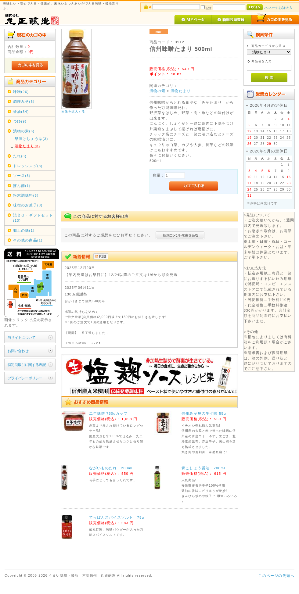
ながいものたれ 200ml (111, 468)
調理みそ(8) (23, 101)
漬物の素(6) (23, 131)
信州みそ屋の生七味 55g (204, 413)
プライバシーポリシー (25, 378)
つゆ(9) (20, 121)
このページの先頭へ (276, 576)
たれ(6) (20, 156)
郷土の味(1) (23, 230)
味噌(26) (21, 92)
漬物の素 (158, 91)
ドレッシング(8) (28, 166)
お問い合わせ (18, 351)
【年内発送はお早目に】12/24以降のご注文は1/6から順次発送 (121, 275)
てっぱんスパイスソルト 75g (116, 517)
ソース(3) (22, 175)
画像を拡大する (73, 111)
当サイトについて (21, 337)
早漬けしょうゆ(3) (31, 139)
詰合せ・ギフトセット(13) (33, 217)
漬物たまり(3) (27, 146)
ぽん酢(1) (22, 186)
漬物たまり (181, 91)
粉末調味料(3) (25, 195)
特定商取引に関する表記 (27, 365)
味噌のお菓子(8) (28, 205)
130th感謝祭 (76, 294)
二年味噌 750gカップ (108, 413)
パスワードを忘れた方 (278, 7)
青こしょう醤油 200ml (203, 468)
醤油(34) (21, 111)
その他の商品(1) (28, 240)
